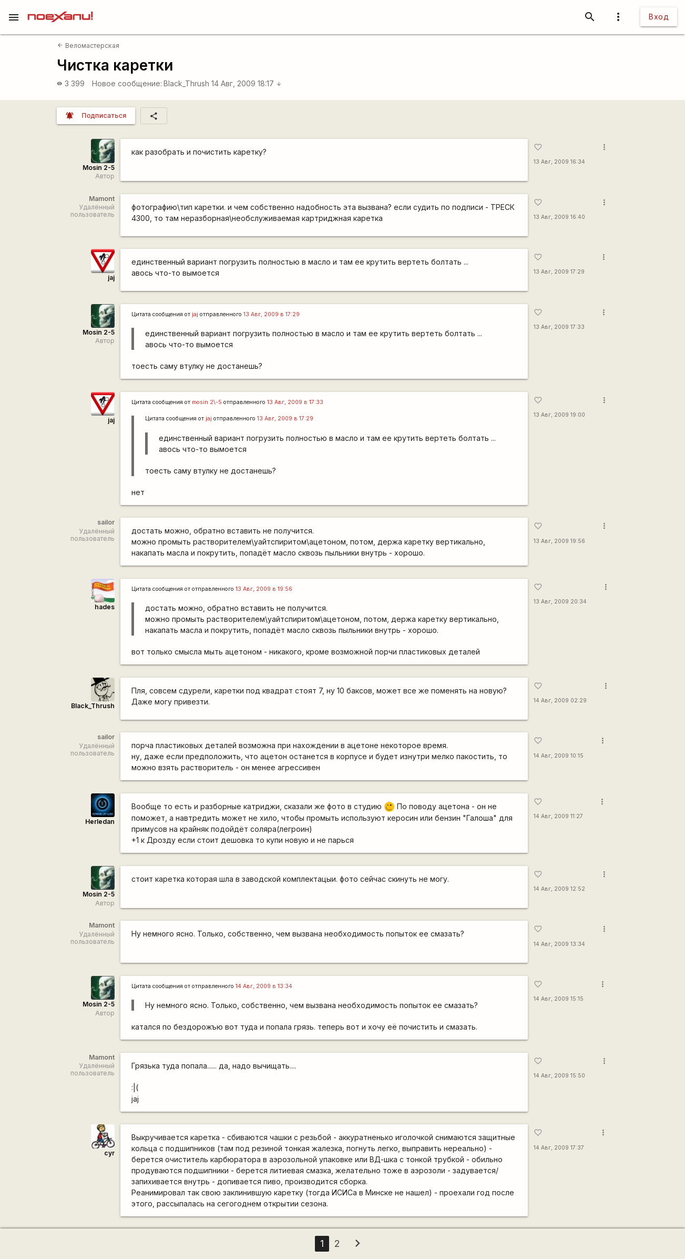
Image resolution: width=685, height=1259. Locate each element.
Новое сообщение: (127, 83)
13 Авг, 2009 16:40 (559, 217)
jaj (111, 277)
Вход (659, 16)
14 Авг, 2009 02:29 (560, 700)
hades (105, 607)
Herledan (100, 821)
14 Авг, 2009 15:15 (559, 998)
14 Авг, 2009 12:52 (559, 888)
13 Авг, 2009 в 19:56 (264, 589)
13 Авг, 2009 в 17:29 (271, 314)
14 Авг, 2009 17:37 (559, 1147)
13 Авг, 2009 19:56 (559, 541)
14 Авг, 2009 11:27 (558, 816)
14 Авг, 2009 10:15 (559, 755)
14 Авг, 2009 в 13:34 (264, 986)
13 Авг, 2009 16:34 (559, 161)
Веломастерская (88, 45)
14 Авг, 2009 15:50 (559, 1075)
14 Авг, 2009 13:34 (559, 944)
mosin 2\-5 (207, 402)
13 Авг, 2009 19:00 (559, 414)
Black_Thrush (186, 83)
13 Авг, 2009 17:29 (559, 271)
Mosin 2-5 (99, 168)
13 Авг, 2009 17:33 (559, 327)
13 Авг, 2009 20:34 (560, 601)
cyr (109, 1153)
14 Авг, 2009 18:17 (246, 83)
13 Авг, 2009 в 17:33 (295, 402)
